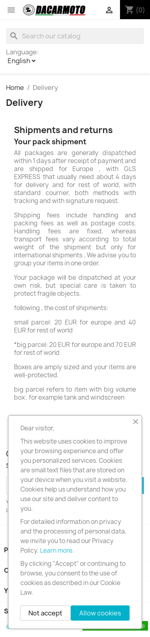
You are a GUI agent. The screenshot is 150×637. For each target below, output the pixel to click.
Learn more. (57, 550)
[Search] (75, 36)
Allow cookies (100, 613)
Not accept (45, 613)
